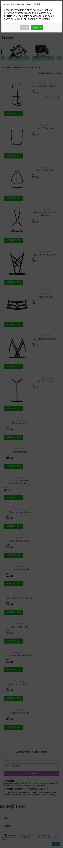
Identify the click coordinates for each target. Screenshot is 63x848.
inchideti (58, 5)
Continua (37, 27)
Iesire (24, 27)
